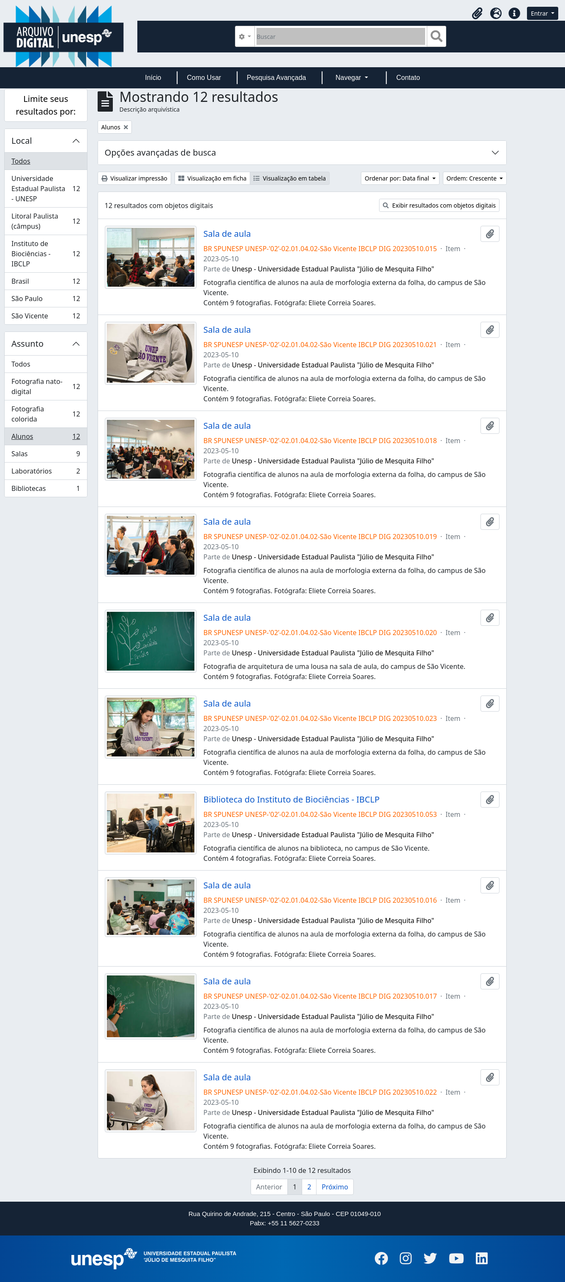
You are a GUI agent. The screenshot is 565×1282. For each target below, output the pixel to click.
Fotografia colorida (45, 414)
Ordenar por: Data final (398, 178)
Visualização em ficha (212, 178)
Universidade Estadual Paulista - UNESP (45, 188)
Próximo (335, 1187)
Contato (408, 77)
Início (153, 77)
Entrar (540, 13)
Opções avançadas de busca (160, 152)
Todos (20, 161)
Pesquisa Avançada (276, 77)
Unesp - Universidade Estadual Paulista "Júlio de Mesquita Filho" (333, 269)
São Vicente (45, 317)
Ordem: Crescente (472, 178)
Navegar (349, 77)
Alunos (45, 438)
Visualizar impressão (134, 178)
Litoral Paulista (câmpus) (45, 221)
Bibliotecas (45, 490)
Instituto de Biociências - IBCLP (45, 253)
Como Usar (204, 77)
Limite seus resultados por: (46, 105)
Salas (45, 456)
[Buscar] (340, 36)
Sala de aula (227, 234)
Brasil (45, 283)
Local (21, 140)
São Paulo (45, 300)
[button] (477, 13)
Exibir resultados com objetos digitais (439, 205)
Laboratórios (45, 473)
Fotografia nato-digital (45, 386)
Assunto (27, 343)
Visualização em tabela (290, 178)
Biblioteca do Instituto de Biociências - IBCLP (291, 799)
